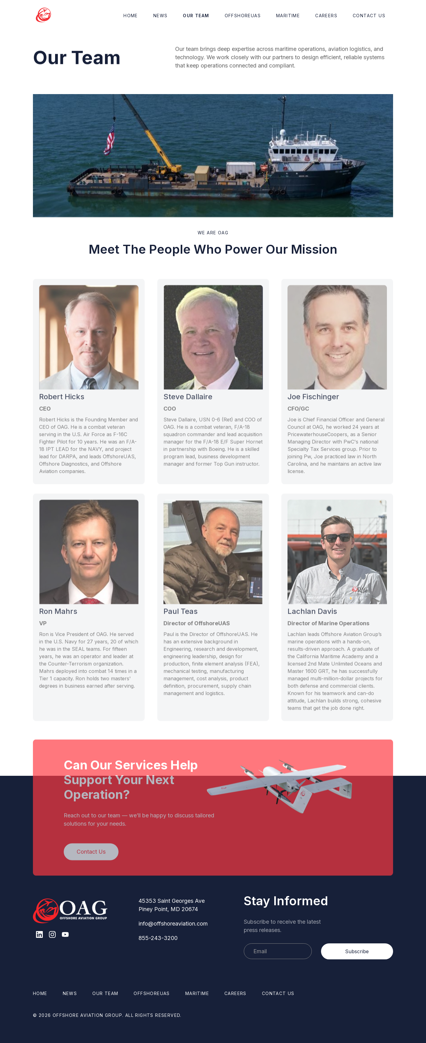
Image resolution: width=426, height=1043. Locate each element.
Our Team (196, 15)
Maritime (288, 15)
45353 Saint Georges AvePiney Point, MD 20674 (172, 905)
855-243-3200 (158, 938)
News (160, 15)
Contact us (278, 993)
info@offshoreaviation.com (173, 923)
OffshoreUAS (243, 15)
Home (130, 15)
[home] (43, 15)
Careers (326, 15)
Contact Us (369, 15)
